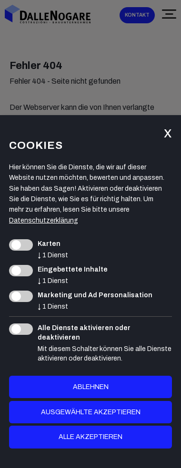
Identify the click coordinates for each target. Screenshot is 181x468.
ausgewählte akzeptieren (91, 412)
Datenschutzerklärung (43, 220)
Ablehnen (91, 386)
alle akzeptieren (90, 436)
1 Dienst (53, 255)
